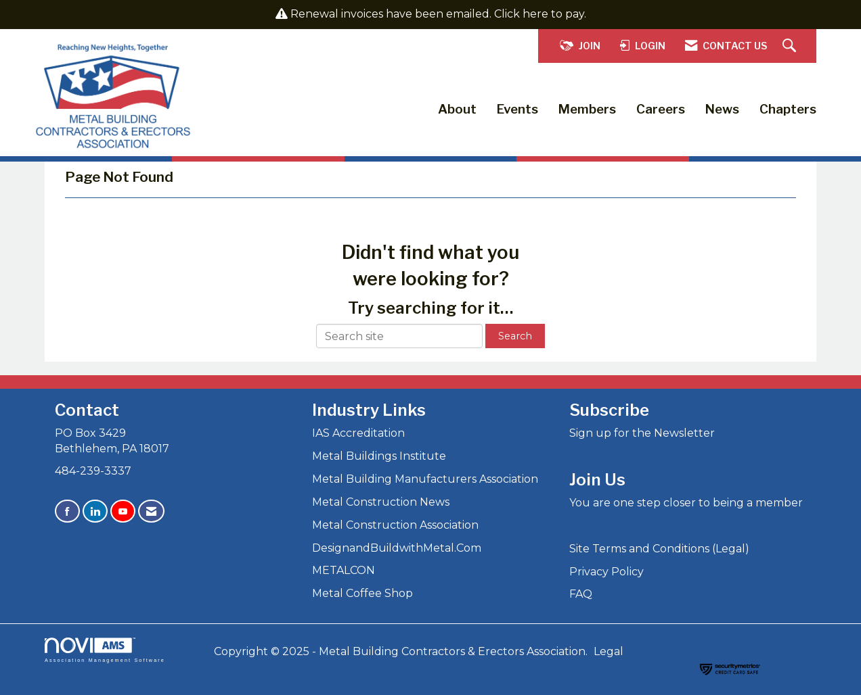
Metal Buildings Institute (379, 456)
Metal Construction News (380, 502)
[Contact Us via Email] (151, 511)
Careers (660, 109)
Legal (608, 651)
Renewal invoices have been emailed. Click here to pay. (438, 13)
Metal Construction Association (395, 525)
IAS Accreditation (358, 433)
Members (587, 109)
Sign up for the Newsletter (642, 433)
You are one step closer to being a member (686, 502)
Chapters (787, 109)
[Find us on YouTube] (122, 511)
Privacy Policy (606, 571)
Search (515, 336)
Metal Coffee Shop (362, 593)
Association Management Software (105, 650)
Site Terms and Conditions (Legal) (659, 548)
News (722, 109)
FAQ (580, 594)
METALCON (343, 570)
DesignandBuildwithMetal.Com (396, 548)
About (457, 109)
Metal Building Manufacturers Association (425, 479)
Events (517, 109)
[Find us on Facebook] (67, 511)
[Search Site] (790, 46)
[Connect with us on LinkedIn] (95, 511)
